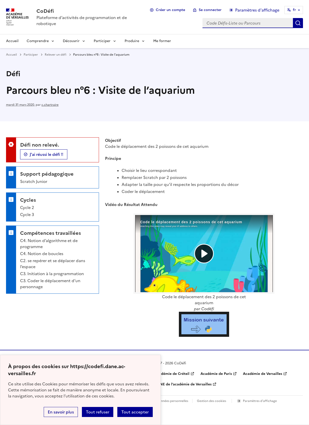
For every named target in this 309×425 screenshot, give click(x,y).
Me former (162, 41)
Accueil (12, 41)
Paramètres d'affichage (260, 401)
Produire (132, 41)
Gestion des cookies (211, 401)
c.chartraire (50, 104)
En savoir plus (61, 412)
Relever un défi (55, 54)
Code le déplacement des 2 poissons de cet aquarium (204, 300)
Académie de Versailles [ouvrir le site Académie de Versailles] (262, 373)
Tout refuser (97, 412)
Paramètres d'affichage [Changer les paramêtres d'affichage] (257, 10)
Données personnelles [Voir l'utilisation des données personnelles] (172, 401)
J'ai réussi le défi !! (46, 154)
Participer (102, 41)
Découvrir (71, 41)
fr (294, 10)
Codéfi (207, 309)
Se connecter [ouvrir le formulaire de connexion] (210, 10)
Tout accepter (135, 412)
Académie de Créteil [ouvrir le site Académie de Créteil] (171, 373)
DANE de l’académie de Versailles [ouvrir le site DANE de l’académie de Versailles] (183, 384)
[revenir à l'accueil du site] (87, 11)
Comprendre (38, 41)
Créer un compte (170, 10)
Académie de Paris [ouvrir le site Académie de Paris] (216, 373)
